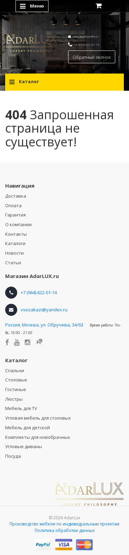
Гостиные (15, 389)
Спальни (14, 370)
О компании (18, 224)
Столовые (16, 380)
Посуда (13, 456)
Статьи (13, 262)
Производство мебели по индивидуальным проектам (64, 524)
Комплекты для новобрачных (37, 437)
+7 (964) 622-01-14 (86, 44)
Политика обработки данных (65, 530)
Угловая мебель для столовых (38, 418)
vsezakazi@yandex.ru (85, 36)
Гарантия (15, 215)
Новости (14, 253)
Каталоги (15, 243)
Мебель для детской (27, 427)
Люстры (14, 399)
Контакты (16, 234)
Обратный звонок (92, 57)
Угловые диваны (23, 446)
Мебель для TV (21, 408)
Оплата (13, 205)
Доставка (15, 196)
